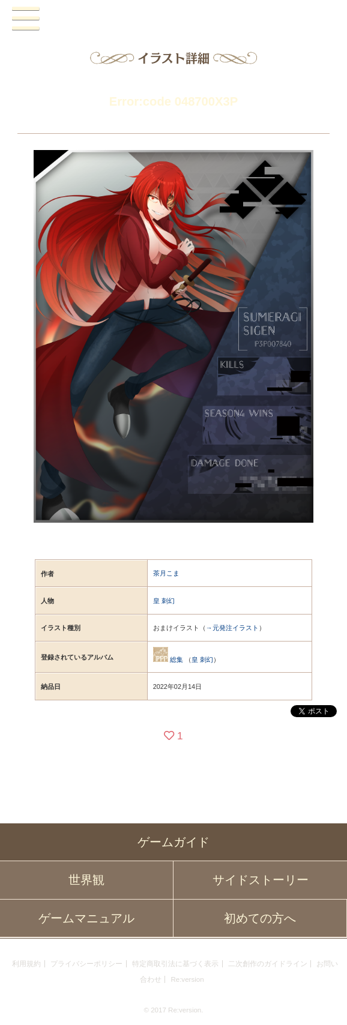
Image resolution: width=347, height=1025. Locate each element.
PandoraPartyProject (174, 18)
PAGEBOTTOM (326, 1002)
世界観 (86, 879)
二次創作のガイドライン (267, 963)
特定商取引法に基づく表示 (175, 963)
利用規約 (26, 963)
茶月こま (166, 573)
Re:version (187, 979)
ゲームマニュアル (86, 918)
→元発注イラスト (232, 627)
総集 (176, 659)
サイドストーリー (261, 879)
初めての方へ (260, 918)
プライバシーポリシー (86, 963)
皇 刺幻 (164, 600)
